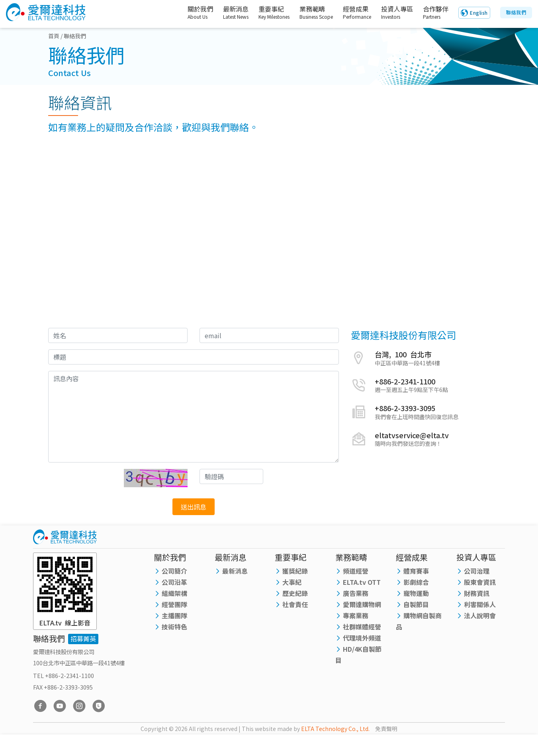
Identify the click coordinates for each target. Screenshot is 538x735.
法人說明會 (480, 615)
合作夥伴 (434, 13)
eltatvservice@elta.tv (412, 435)
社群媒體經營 (362, 626)
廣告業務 (355, 593)
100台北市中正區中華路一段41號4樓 (79, 663)
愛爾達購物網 (362, 604)
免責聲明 (386, 729)
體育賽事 (416, 571)
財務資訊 (476, 593)
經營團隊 (174, 604)
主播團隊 (174, 615)
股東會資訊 (480, 582)
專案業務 (355, 615)
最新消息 (226, 13)
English (479, 13)
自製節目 (416, 604)
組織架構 (174, 593)
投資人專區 (392, 13)
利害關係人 (480, 604)
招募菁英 (83, 638)
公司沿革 (174, 582)
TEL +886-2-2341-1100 (63, 675)
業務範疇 (308, 13)
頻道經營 (355, 571)
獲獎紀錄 (295, 571)
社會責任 (295, 604)
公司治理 (476, 571)
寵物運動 (416, 593)
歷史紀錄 (295, 593)
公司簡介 (174, 571)
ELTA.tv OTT (362, 582)
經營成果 (349, 13)
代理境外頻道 (362, 638)
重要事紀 (266, 13)
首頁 (53, 36)
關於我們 (188, 13)
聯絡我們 (516, 12)
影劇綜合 (416, 582)
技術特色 (174, 626)
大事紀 (291, 582)
